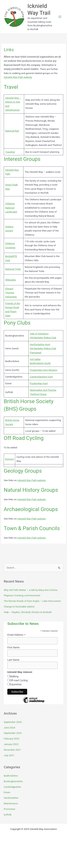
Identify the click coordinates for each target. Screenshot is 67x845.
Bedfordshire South (40, 363)
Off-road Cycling (19, 680)
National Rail (12, 130)
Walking (14, 676)
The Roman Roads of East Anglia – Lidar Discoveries (32, 600)
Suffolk (7, 814)
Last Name (13, 659)
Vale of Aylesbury (39, 333)
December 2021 (12, 749)
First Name (13, 647)
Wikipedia (10, 279)
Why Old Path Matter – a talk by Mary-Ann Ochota (30, 589)
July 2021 (9, 755)
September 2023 (13, 733)
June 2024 (9, 727)
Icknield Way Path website (18, 77)
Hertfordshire (11, 797)
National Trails (13, 268)
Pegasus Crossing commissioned (22, 595)
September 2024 (13, 722)
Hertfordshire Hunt (40, 344)
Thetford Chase (38, 394)
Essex (7, 792)
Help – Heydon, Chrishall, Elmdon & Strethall (27, 612)
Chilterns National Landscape (11, 207)
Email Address (16, 635)
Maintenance (11, 803)
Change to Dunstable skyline (19, 606)
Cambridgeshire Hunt (41, 376)
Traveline (10, 151)
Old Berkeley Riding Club (43, 337)
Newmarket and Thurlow (43, 390)
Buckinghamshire (13, 781)
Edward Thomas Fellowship (11, 292)
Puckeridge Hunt (39, 383)
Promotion (9, 809)
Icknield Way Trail (39, 9)
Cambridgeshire (12, 786)
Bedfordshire (11, 775)
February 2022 (11, 738)
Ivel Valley (35, 359)
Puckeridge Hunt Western (43, 370)
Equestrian (16, 684)
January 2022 (11, 744)
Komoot (9, 459)
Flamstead (35, 352)
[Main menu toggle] (60, 17)
